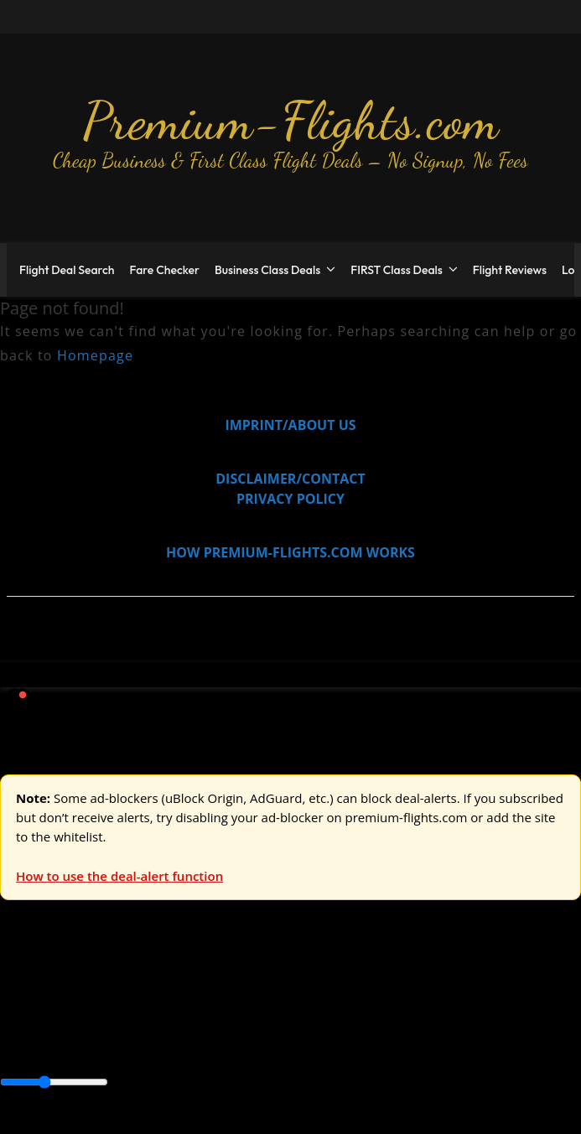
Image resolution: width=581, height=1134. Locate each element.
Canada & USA (228, 1026)
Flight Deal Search (67, 269)
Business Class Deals (267, 269)
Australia (234, 988)
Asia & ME (173, 988)
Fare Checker (165, 269)
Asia (52, 1026)
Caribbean (309, 1026)
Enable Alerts (132, 1124)
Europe (22, 988)
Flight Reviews (510, 269)
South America (45, 1046)
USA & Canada (93, 988)
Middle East (532, 1026)
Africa (18, 1026)
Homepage (95, 355)
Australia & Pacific (124, 1026)
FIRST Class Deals (396, 269)
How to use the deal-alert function (119, 875)
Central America (394, 1026)
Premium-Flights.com (290, 120)
